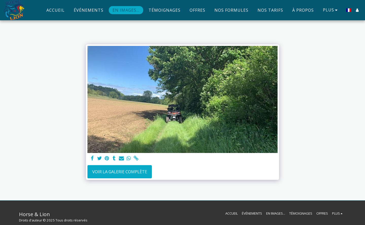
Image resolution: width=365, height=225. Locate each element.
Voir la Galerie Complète (119, 172)
